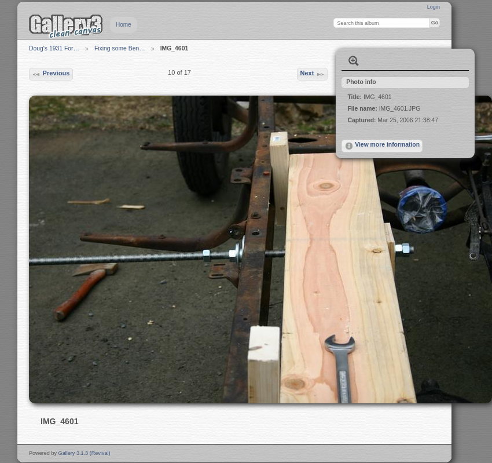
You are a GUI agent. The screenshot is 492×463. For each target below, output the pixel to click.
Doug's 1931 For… (54, 48)
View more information (382, 146)
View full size (353, 60)
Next (312, 74)
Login (433, 7)
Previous (50, 74)
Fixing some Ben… (119, 48)
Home (123, 24)
